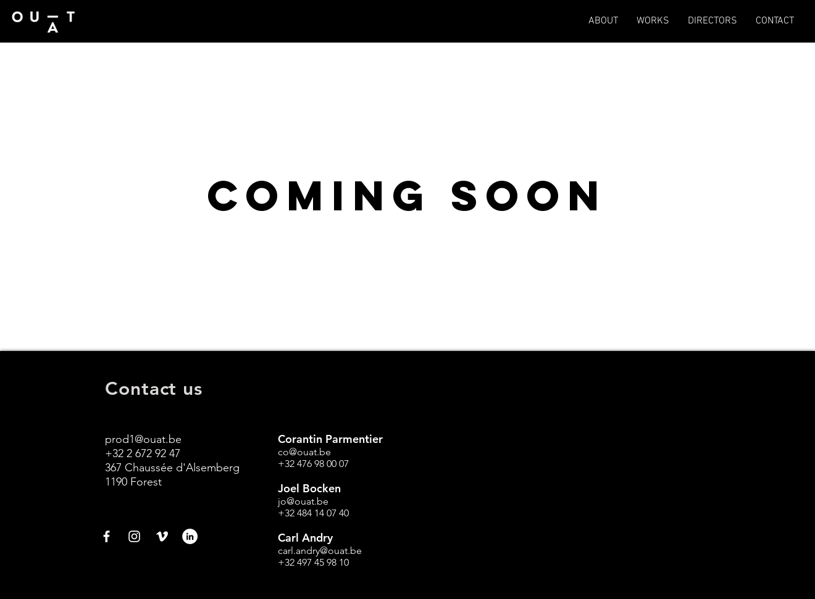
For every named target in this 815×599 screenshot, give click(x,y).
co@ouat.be (304, 452)
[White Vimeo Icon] (162, 536)
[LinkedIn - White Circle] (190, 536)
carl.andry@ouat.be (320, 550)
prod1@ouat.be (143, 439)
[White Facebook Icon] (106, 536)
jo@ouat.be (303, 501)
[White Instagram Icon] (134, 536)
